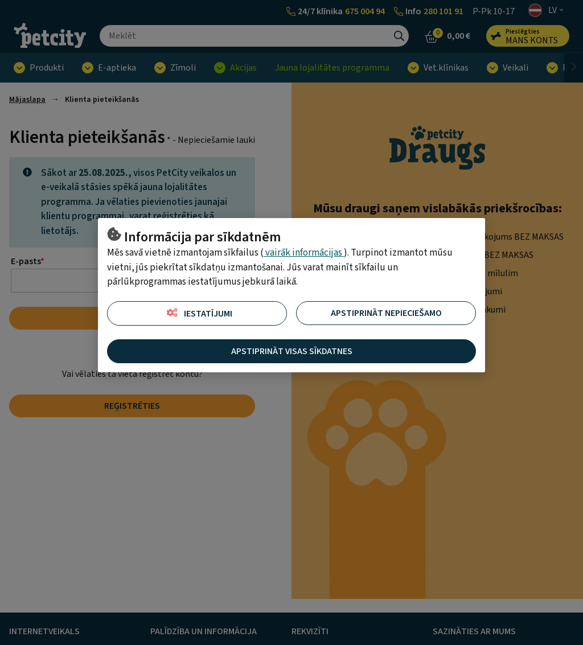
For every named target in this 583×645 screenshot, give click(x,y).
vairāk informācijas (304, 253)
